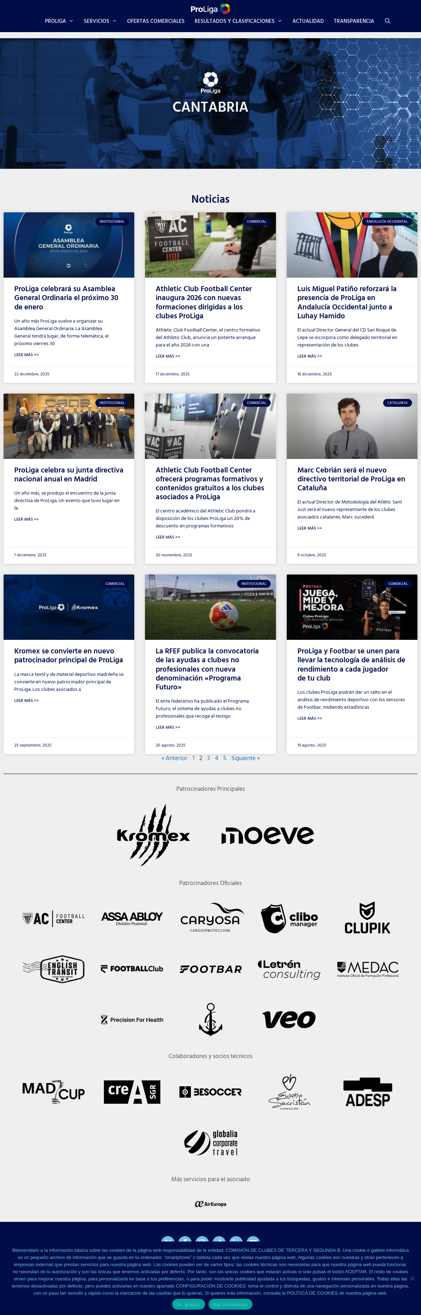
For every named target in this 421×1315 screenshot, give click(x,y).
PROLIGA (62, 21)
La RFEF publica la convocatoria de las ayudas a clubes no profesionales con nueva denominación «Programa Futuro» (207, 669)
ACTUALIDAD (308, 21)
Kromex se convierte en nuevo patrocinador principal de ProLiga (68, 656)
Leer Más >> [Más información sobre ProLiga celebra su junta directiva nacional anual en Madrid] (26, 519)
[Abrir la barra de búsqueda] (387, 21)
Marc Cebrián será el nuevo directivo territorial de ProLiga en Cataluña (351, 479)
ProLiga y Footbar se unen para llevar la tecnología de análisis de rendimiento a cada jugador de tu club (351, 665)
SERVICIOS (103, 21)
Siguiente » (245, 758)
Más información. (230, 1304)
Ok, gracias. (188, 1304)
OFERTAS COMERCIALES (156, 21)
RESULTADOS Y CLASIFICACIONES (241, 21)
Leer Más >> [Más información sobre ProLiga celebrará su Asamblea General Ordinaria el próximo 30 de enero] (26, 355)
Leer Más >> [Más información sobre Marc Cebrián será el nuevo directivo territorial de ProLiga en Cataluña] (309, 528)
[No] (412, 1278)
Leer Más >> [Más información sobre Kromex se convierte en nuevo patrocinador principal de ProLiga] (26, 701)
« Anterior (174, 758)
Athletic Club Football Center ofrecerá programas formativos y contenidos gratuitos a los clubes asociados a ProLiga (210, 484)
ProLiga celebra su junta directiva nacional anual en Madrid (69, 475)
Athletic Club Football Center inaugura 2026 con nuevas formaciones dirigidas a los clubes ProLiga (204, 302)
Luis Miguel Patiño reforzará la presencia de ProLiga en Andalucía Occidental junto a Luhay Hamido (347, 302)
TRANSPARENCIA (354, 21)
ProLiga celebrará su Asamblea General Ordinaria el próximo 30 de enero (66, 298)
